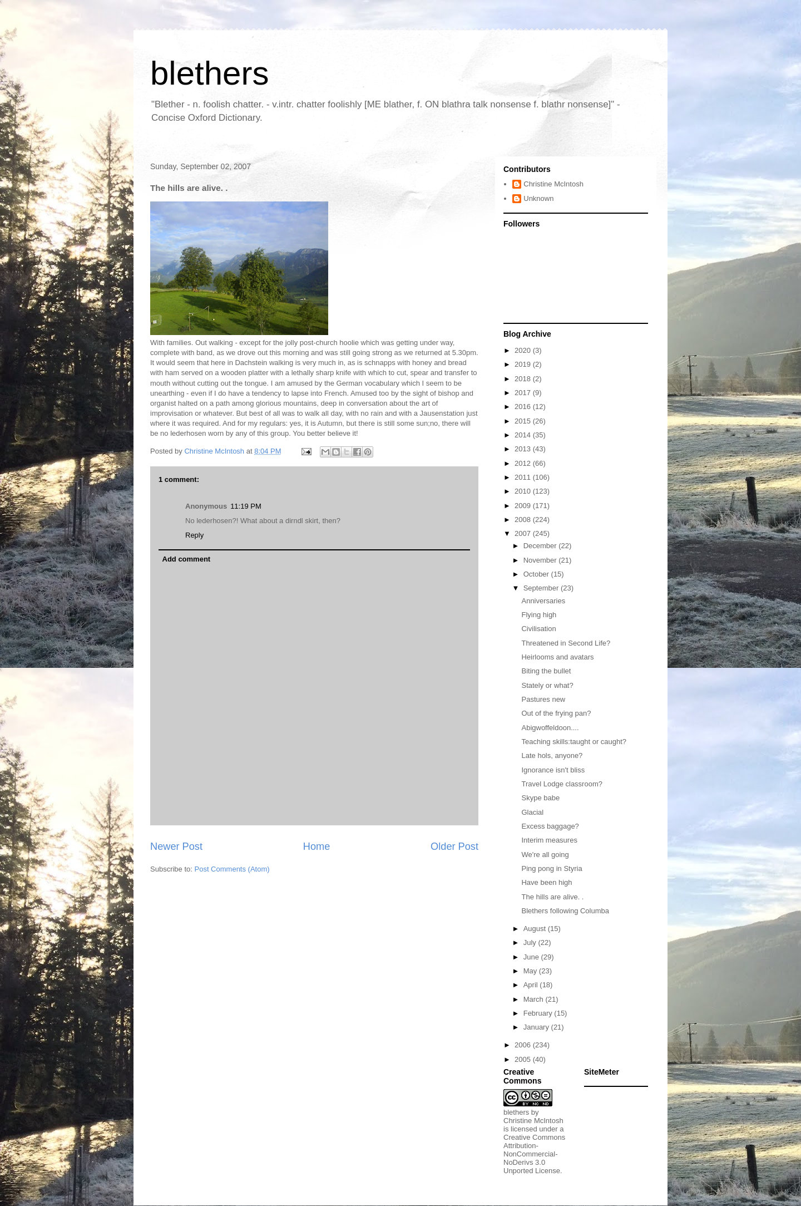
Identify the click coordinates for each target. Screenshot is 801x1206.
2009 (524, 505)
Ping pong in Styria (551, 868)
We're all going (544, 854)
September (542, 588)
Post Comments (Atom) (232, 869)
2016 (524, 406)
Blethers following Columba (565, 911)
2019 (524, 364)
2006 (524, 1045)
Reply (194, 535)
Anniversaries (543, 601)
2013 (524, 449)
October (537, 574)
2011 (524, 477)
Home (316, 846)
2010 (524, 491)
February (539, 1013)
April (531, 985)
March (534, 999)
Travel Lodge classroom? (561, 784)
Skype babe (540, 798)
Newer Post (176, 846)
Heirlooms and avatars (557, 657)
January (537, 1027)
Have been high (546, 882)
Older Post (454, 846)
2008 (524, 519)
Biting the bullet (546, 671)
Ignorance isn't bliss (553, 770)
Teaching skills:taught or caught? (573, 741)
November (541, 560)
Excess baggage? (549, 826)
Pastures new (543, 699)
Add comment (186, 559)
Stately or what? (547, 685)
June (532, 957)
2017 (524, 392)
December (541, 546)
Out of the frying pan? (556, 713)
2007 (524, 533)
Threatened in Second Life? (565, 643)
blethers (209, 73)
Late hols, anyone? (551, 755)
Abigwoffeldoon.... (549, 727)
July (530, 942)
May (531, 971)
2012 (524, 463)
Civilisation (538, 628)
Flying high (538, 615)
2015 (524, 421)
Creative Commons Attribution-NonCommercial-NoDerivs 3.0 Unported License (534, 1154)
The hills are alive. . (552, 897)
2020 (524, 350)
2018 (524, 379)
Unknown (538, 198)
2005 (524, 1059)
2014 (524, 435)
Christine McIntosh (553, 184)
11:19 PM (245, 506)
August (535, 928)
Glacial (532, 812)
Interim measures (549, 840)
